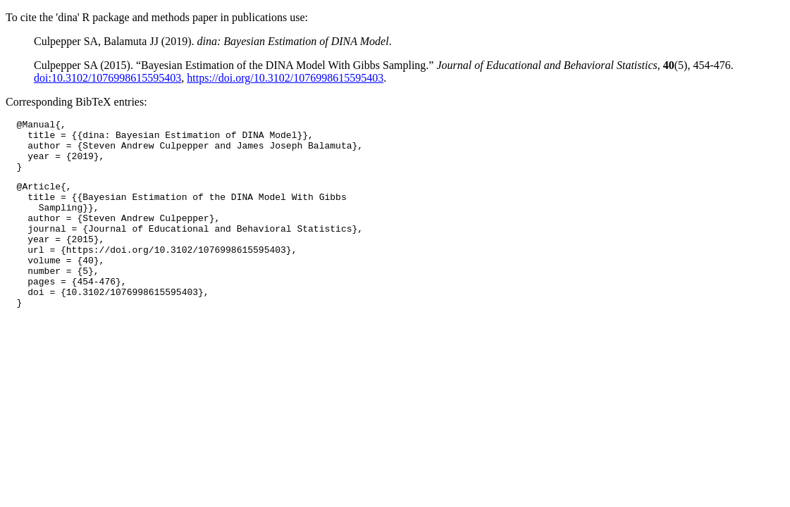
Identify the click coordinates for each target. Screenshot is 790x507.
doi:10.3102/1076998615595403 (107, 78)
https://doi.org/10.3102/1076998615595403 (285, 78)
